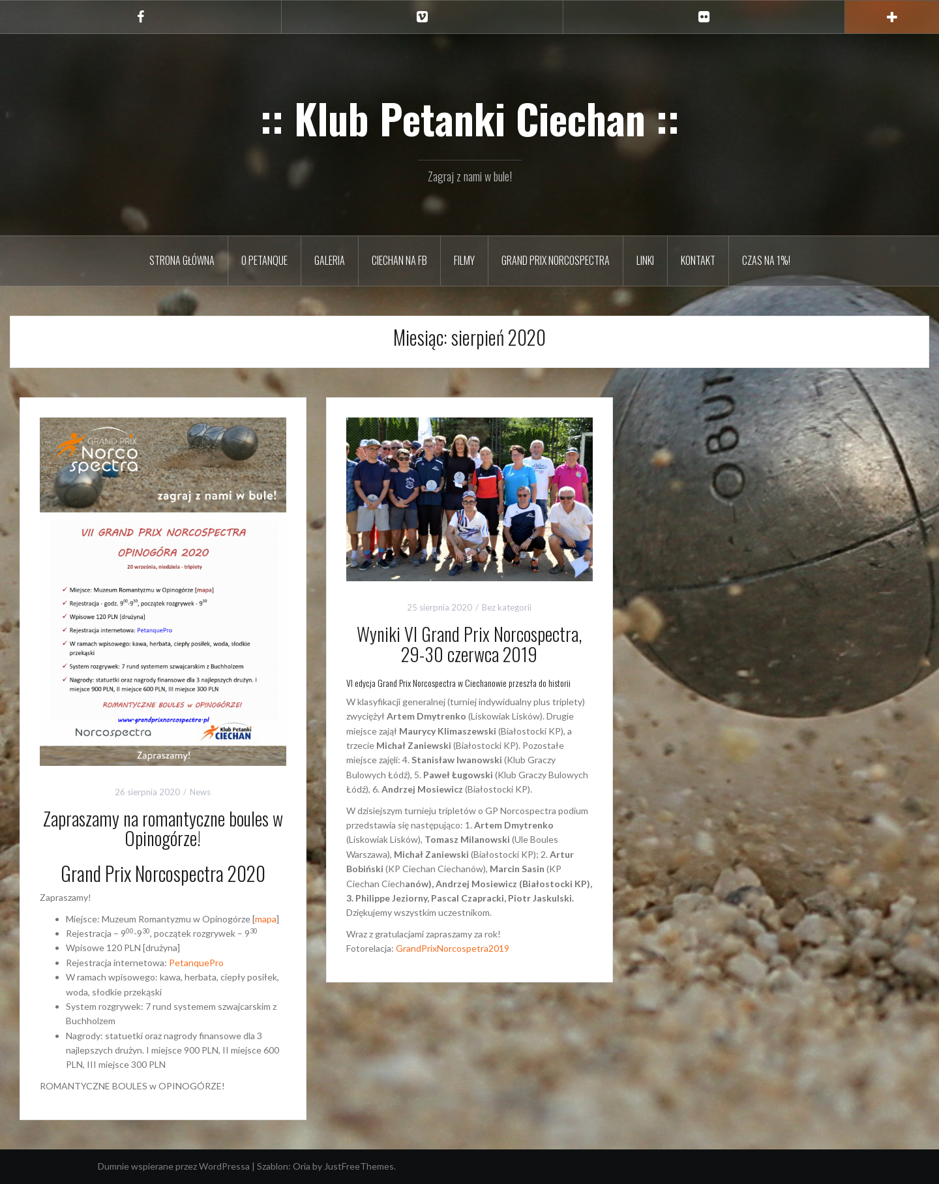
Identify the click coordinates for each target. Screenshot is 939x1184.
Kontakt (698, 260)
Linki (645, 260)
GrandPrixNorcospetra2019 (452, 948)
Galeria (329, 260)
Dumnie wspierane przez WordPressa (174, 1166)
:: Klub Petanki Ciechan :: (469, 118)
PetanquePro (196, 962)
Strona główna (182, 260)
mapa (265, 918)
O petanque (264, 260)
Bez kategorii (506, 607)
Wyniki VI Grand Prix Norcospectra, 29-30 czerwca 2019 (469, 643)
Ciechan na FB (399, 260)
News (200, 792)
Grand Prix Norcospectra (555, 260)
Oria (301, 1166)
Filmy (464, 260)
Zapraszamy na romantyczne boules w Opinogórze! (163, 828)
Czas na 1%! (766, 260)
